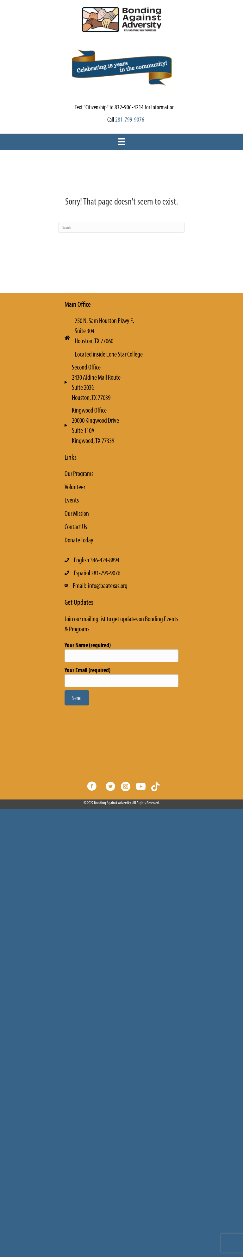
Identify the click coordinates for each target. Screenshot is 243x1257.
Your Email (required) (121, 676)
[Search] (121, 227)
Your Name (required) (121, 651)
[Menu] (121, 141)
